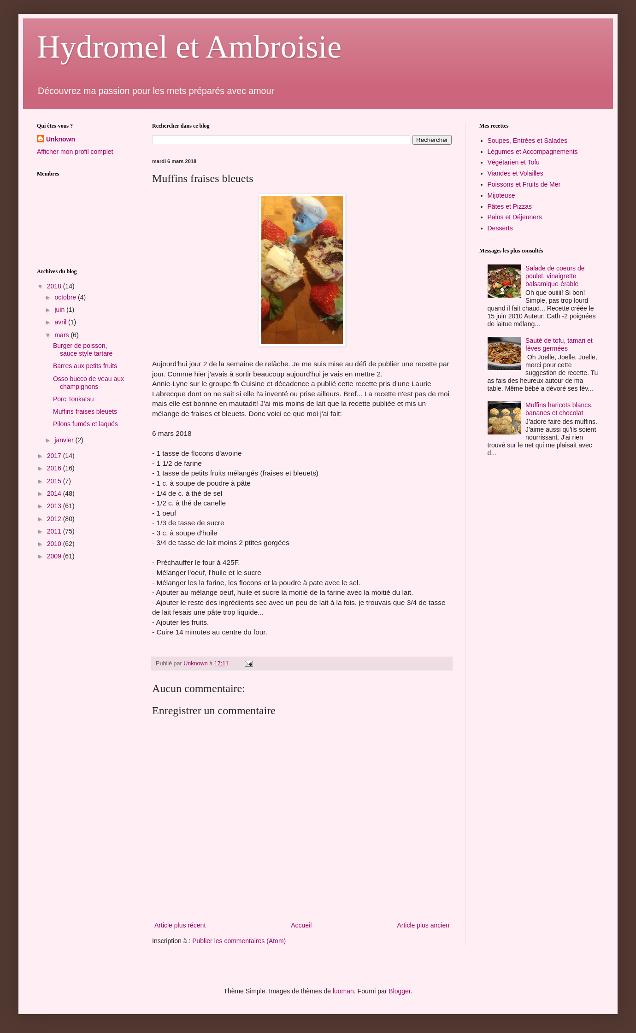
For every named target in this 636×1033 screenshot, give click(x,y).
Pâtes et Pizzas (510, 206)
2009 (55, 556)
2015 (55, 481)
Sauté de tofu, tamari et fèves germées (559, 344)
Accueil (301, 925)
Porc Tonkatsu (73, 399)
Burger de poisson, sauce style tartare (82, 349)
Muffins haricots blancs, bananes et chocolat (559, 409)
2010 (55, 543)
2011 (55, 531)
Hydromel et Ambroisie (189, 47)
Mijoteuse (501, 195)
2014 (55, 493)
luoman (343, 991)
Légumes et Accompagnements (533, 151)
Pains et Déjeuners (515, 217)
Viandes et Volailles (515, 173)
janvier (64, 440)
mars (62, 335)
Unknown (60, 139)
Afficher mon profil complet (75, 151)
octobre (66, 297)
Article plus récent (180, 925)
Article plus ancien (423, 925)
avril (61, 322)
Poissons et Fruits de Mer (524, 184)
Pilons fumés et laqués (85, 424)
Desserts (500, 228)
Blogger (399, 991)
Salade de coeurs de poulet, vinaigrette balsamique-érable (554, 276)
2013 (55, 506)
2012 (55, 518)
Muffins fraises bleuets (85, 411)
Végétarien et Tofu (514, 162)
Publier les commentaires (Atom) (239, 941)
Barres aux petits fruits (85, 366)
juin (60, 309)
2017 (55, 455)
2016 (55, 468)
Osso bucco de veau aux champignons (88, 382)
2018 (55, 286)
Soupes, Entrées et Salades (528, 140)
